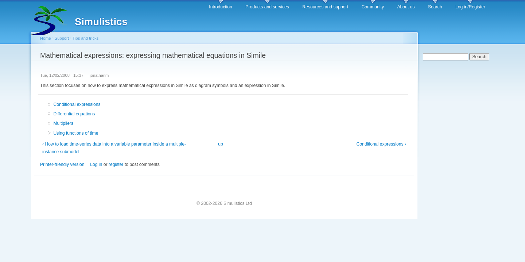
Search (435, 6)
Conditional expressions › (381, 144)
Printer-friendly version (62, 164)
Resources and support (325, 6)
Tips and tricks (86, 38)
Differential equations (74, 113)
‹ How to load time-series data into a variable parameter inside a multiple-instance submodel (114, 148)
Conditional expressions (76, 104)
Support (62, 38)
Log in (96, 164)
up (220, 144)
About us (406, 6)
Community (373, 6)
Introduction (220, 6)
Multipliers (63, 123)
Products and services (267, 6)
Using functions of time (75, 133)
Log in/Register (470, 6)
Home (45, 38)
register (116, 164)
